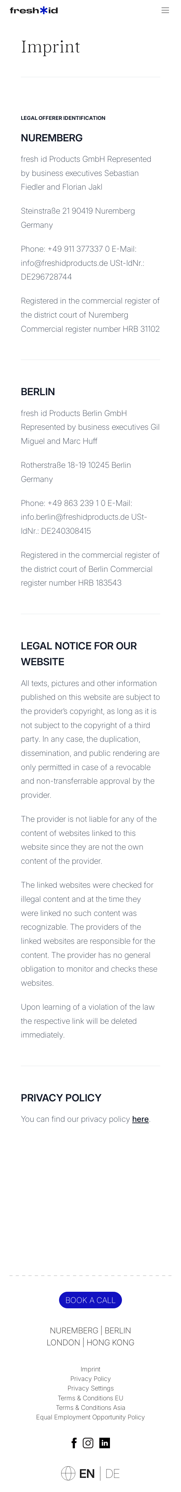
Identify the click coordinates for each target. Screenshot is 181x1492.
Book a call (90, 1300)
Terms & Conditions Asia (90, 1407)
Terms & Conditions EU (90, 1398)
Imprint (90, 1369)
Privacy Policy (90, 1378)
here (140, 1119)
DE (112, 1473)
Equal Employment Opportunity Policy (90, 1417)
